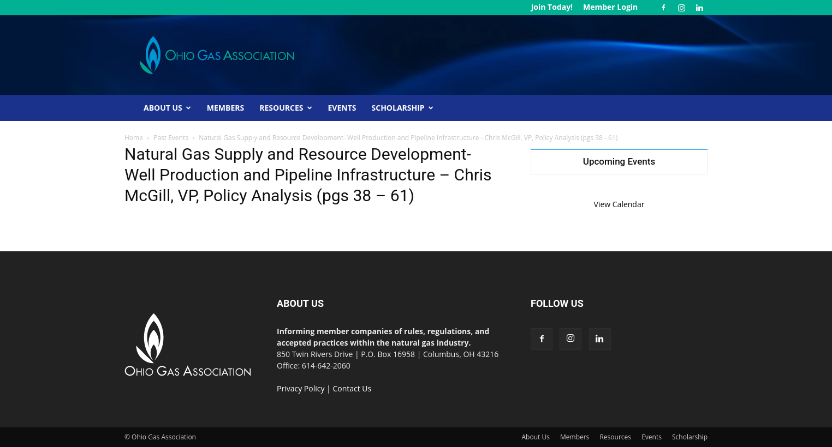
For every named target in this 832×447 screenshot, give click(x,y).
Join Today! (552, 7)
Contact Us (351, 388)
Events (342, 107)
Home (133, 137)
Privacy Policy (300, 388)
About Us (167, 107)
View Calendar (619, 204)
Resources (285, 107)
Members (225, 107)
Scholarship (402, 107)
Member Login (610, 7)
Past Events (170, 137)
